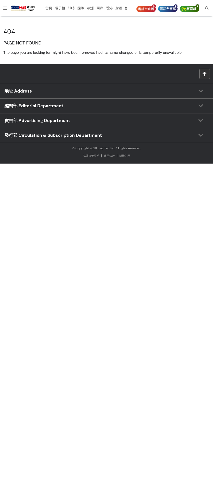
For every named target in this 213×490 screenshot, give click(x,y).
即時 (71, 8)
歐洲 (90, 8)
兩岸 (99, 8)
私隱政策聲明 (91, 156)
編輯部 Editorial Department (34, 106)
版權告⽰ (124, 156)
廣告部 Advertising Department (37, 120)
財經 (118, 8)
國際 (80, 8)
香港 (109, 8)
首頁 (48, 8)
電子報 (60, 8)
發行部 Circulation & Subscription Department (53, 135)
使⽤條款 (109, 156)
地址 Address (18, 91)
